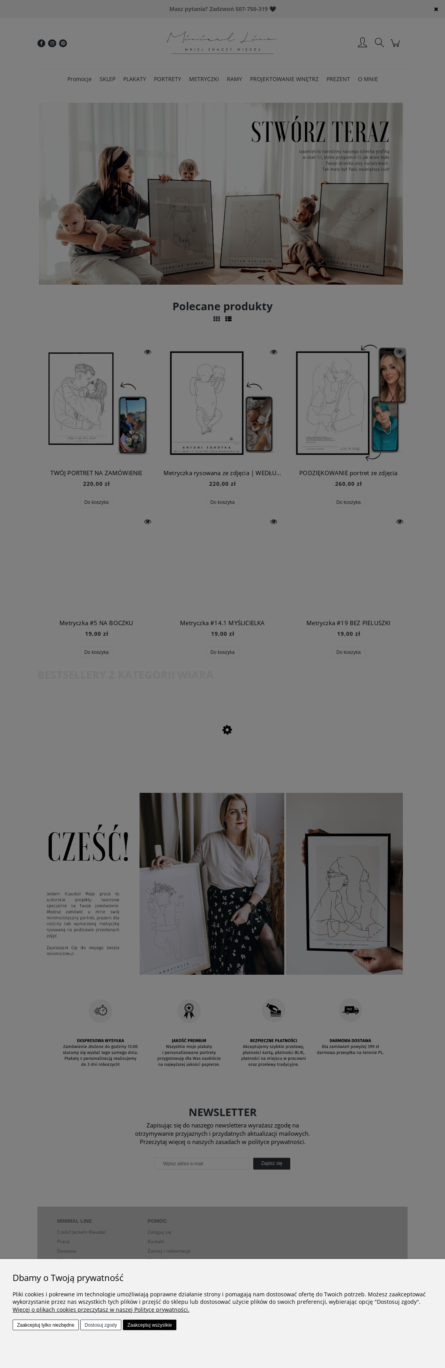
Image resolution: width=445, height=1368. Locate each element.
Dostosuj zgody (101, 1325)
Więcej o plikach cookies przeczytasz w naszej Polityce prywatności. (101, 1309)
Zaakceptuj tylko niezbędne (45, 1325)
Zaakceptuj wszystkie (149, 1325)
